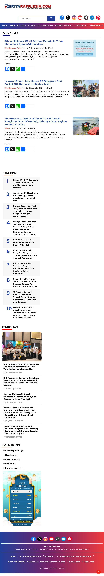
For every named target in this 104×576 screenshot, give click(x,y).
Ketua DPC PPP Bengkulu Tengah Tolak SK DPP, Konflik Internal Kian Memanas (25, 184)
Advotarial (81, 26)
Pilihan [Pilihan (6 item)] (10, 463)
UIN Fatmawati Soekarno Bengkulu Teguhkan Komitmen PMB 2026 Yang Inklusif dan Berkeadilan (21, 366)
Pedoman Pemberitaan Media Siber (74, 556)
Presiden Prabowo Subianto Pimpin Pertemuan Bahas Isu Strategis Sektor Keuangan (23, 268)
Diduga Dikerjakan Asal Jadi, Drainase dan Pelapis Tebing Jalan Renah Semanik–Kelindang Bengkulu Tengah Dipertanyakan (24, 228)
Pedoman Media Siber (58, 549)
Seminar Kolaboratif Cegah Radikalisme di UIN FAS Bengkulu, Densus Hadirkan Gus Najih (20, 396)
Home (4, 26)
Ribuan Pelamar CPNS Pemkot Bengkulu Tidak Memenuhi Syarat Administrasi (34, 43)
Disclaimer (74, 562)
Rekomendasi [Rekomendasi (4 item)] (13, 468)
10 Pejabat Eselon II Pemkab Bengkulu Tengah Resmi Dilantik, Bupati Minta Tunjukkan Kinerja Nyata (24, 297)
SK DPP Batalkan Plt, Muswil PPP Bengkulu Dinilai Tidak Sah (23, 242)
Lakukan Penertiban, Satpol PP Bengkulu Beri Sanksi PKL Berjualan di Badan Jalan (33, 83)
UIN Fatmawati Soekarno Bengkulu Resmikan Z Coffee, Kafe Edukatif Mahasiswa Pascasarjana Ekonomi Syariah (21, 381)
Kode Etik (89, 562)
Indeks (35, 549)
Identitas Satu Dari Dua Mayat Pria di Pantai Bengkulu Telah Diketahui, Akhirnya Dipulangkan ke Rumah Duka (36, 121)
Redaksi (43, 549)
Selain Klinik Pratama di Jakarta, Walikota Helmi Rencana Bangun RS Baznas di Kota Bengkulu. (25, 283)
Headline (21, 26)
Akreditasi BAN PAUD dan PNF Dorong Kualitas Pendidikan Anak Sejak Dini (25, 197)
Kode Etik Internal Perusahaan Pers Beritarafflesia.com (36, 562)
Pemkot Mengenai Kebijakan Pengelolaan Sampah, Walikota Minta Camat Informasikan (25, 254)
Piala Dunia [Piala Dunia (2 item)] (12, 459)
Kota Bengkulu (45, 26)
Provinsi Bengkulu (64, 26)
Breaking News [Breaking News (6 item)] (14, 450)
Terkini (19, 48)
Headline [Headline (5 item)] (11, 455)
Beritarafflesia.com (23, 549)
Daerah (31, 26)
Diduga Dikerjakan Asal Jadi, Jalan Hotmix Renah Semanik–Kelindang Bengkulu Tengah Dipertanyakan (25, 211)
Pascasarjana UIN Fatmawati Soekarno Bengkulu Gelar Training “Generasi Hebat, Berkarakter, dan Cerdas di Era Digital (20, 430)
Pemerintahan (96, 26)
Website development (79, 549)
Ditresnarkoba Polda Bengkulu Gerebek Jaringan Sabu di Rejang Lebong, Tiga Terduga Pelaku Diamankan (25, 312)
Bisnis (12, 26)
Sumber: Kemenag (21, 524)
